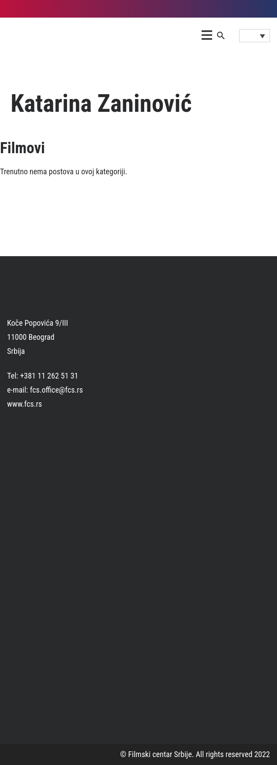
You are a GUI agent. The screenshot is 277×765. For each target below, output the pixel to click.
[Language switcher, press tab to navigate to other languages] (254, 35)
